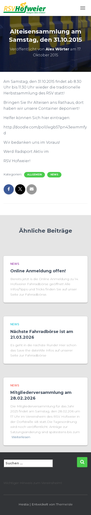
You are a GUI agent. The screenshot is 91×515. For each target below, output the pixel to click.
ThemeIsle (64, 504)
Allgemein (34, 174)
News (54, 174)
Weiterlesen (20, 437)
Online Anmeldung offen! (38, 270)
